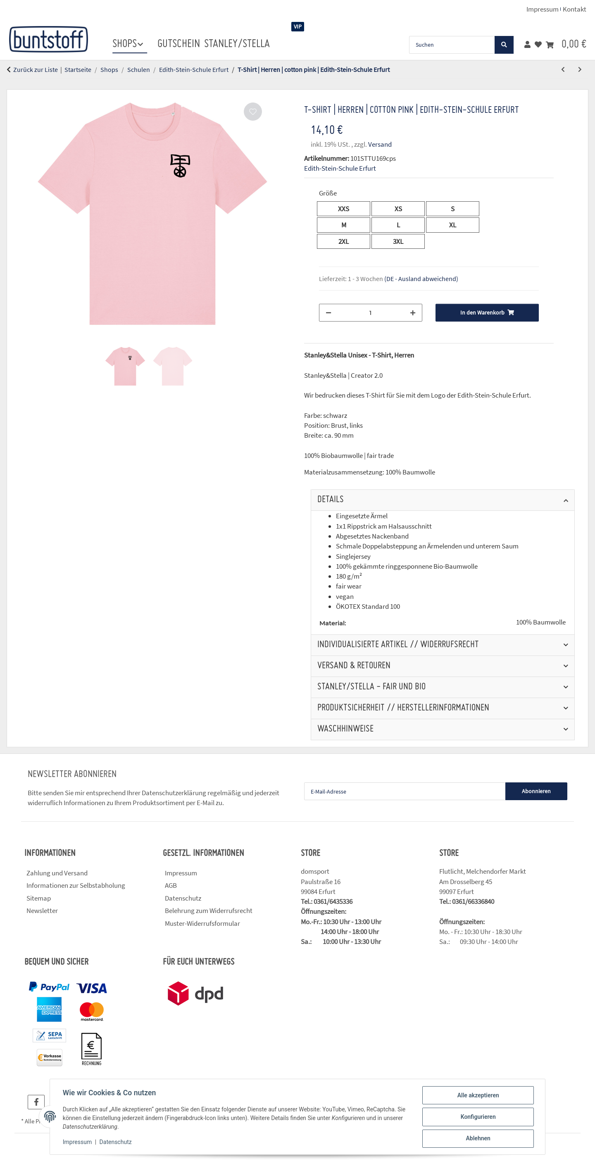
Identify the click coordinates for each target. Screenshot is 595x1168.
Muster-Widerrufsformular (202, 923)
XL (456, 224)
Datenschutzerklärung (174, 792)
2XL (348, 241)
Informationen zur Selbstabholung (75, 885)
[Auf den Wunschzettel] (253, 111)
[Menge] (370, 312)
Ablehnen (477, 1138)
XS (402, 208)
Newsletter (42, 910)
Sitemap (38, 898)
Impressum (77, 1142)
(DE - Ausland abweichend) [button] (421, 278)
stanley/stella (237, 44)
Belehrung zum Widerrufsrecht (208, 910)
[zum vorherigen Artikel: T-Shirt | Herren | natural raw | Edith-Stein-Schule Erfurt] (563, 70)
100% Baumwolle (541, 622)
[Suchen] (452, 45)
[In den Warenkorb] (13, 84)
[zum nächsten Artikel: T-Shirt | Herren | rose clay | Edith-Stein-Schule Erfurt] (579, 70)
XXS (349, 208)
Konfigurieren (477, 1117)
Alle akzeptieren (477, 1095)
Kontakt (574, 9)
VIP (298, 26)
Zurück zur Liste (35, 69)
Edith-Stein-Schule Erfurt (340, 168)
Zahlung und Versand (57, 872)
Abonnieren (536, 791)
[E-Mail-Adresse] (405, 791)
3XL (403, 241)
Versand (380, 144)
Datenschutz (116, 1142)
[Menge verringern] (328, 312)
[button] (527, 45)
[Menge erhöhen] (413, 312)
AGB (171, 885)
